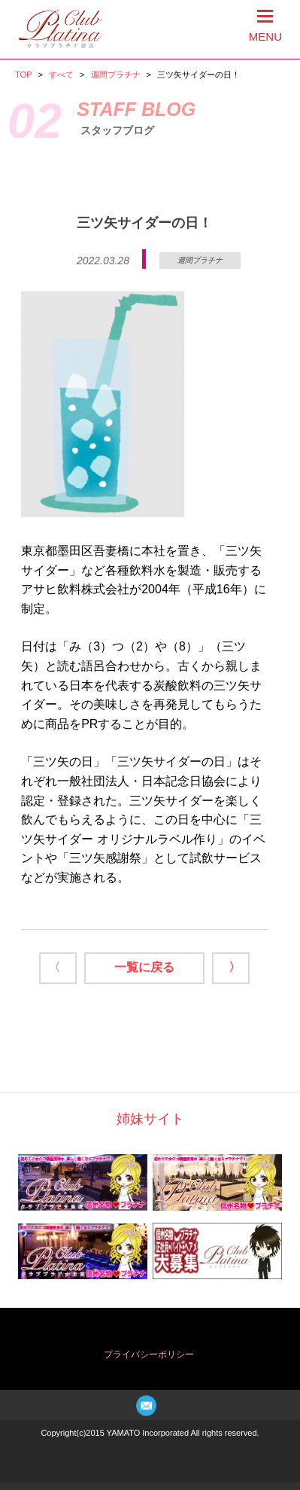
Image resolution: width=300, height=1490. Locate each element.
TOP (23, 74)
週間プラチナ (116, 74)
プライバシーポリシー (149, 1354)
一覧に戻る (144, 967)
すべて (61, 74)
